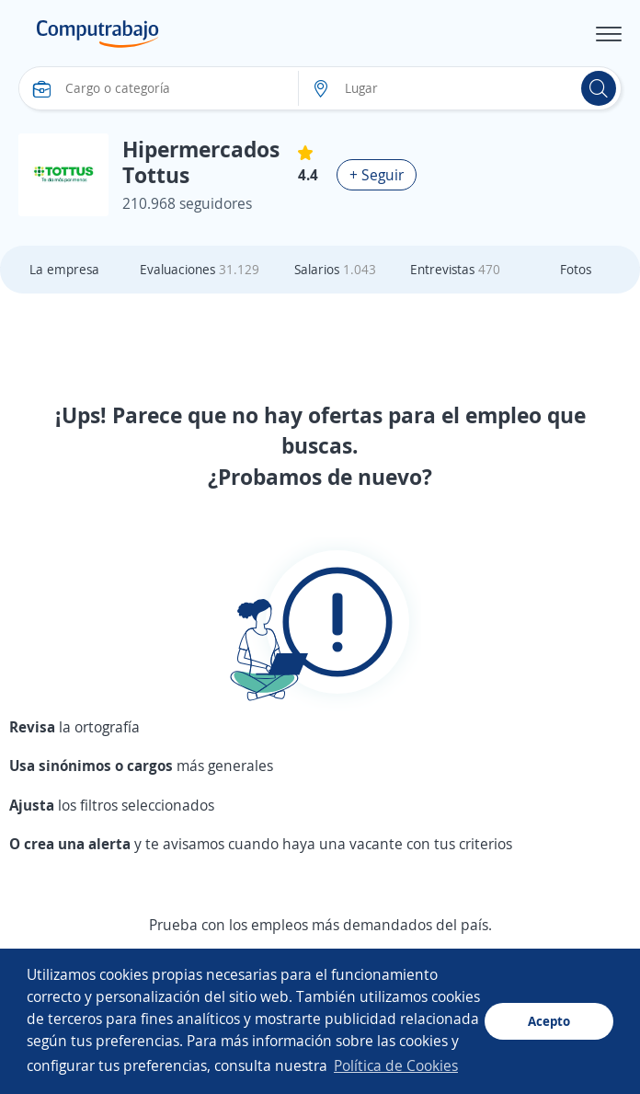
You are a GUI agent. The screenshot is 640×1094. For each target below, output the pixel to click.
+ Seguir (376, 175)
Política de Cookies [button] (396, 1065)
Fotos (575, 269)
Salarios (335, 269)
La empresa (64, 269)
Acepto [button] (549, 1021)
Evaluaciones (199, 269)
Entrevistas (455, 269)
